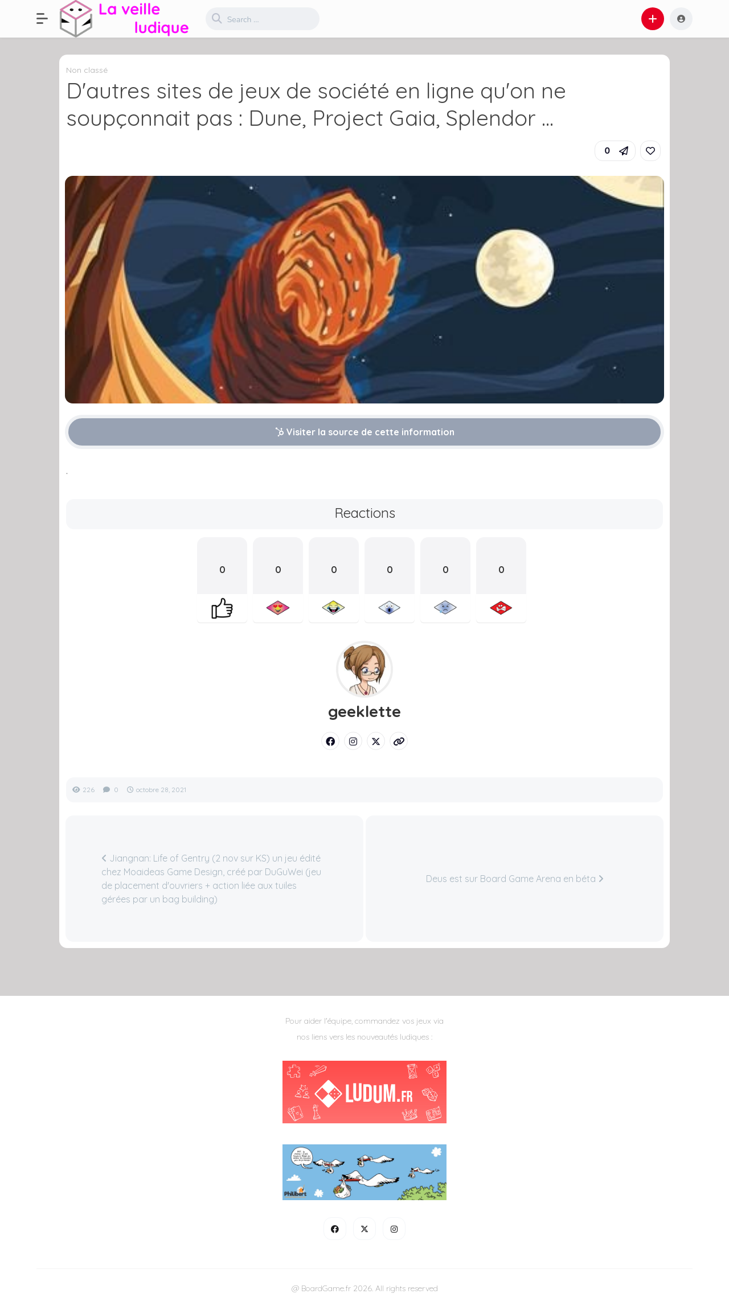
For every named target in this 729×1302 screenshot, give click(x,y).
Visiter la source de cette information (364, 432)
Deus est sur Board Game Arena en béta (515, 878)
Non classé (87, 70)
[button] (47, 18)
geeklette (364, 711)
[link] (650, 151)
